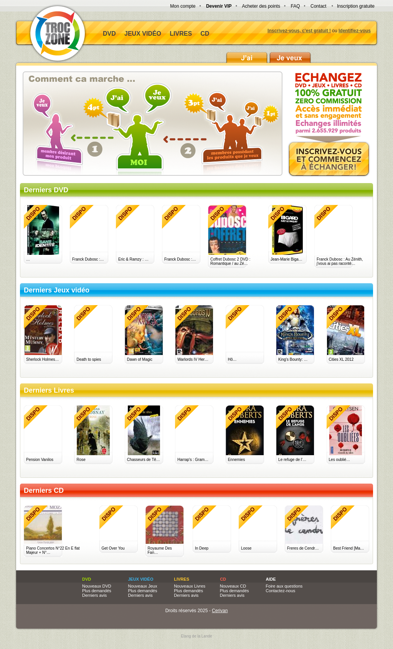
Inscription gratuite (356, 6)
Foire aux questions (284, 586)
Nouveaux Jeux (142, 586)
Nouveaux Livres (189, 586)
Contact (318, 6)
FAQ (295, 6)
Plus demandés (96, 590)
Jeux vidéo (142, 33)
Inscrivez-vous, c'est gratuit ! (299, 30)
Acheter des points (261, 6)
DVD (109, 33)
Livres (181, 33)
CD (204, 33)
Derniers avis (94, 595)
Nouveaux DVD (96, 586)
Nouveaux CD (233, 586)
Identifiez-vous (355, 30)
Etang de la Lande (196, 636)
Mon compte (182, 6)
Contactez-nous (280, 590)
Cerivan (220, 610)
